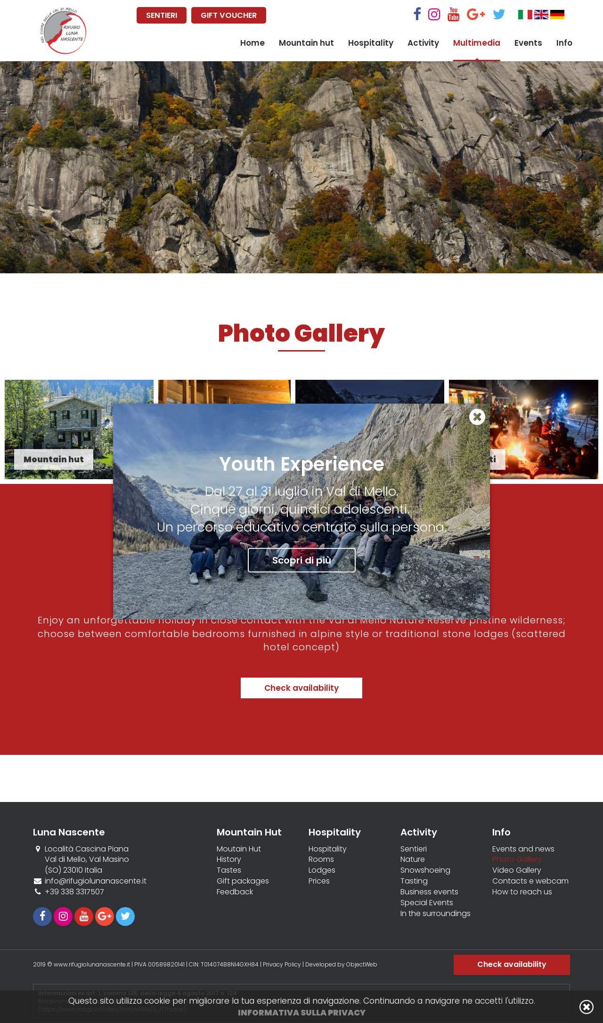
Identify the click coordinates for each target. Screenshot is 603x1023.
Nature (412, 859)
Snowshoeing (425, 870)
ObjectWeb (361, 964)
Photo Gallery (517, 859)
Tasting (414, 881)
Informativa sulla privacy (302, 1012)
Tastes (229, 870)
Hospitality (370, 43)
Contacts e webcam (530, 881)
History (229, 859)
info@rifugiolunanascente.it (96, 881)
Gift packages (243, 881)
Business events (429, 892)
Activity (423, 43)
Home (252, 43)
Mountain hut (306, 43)
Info (564, 43)
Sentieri (413, 849)
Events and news (523, 849)
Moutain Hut (239, 849)
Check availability (301, 688)
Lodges (322, 870)
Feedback (235, 892)
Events (528, 43)
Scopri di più (301, 559)
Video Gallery (516, 870)
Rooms (321, 859)
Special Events (426, 903)
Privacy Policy (282, 964)
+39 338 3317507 (74, 891)
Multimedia (476, 43)
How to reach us (522, 892)
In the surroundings (435, 913)
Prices (319, 881)
